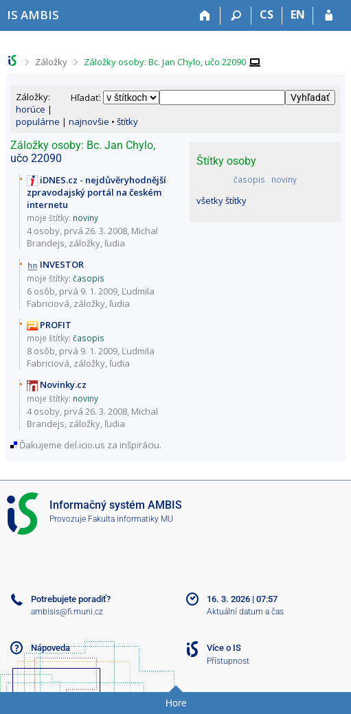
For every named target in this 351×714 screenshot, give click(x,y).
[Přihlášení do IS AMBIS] (328, 16)
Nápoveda (50, 648)
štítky (127, 121)
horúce (30, 109)
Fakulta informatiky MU (130, 519)
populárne (38, 121)
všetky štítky (221, 200)
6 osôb (41, 291)
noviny (284, 179)
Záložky (51, 62)
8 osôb (41, 351)
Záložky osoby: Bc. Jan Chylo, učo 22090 (165, 62)
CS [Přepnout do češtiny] (266, 14)
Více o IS (224, 648)
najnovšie (89, 121)
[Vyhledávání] (235, 16)
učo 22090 (36, 158)
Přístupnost (228, 661)
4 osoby (43, 230)
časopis (249, 179)
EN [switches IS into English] (298, 14)
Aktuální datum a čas (245, 612)
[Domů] (205, 16)
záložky (84, 243)
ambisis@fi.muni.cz (67, 612)
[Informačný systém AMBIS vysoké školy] (33, 15)
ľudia (114, 243)
